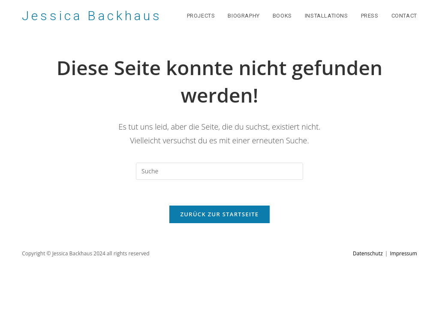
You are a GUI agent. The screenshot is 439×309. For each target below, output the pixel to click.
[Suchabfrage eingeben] (219, 171)
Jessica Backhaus (92, 15)
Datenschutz (368, 253)
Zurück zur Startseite (219, 214)
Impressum (403, 253)
